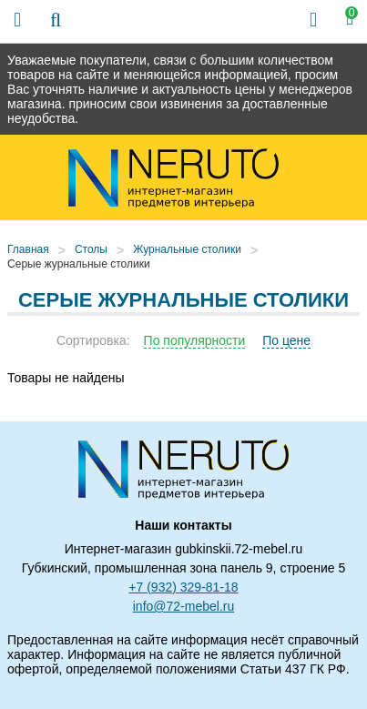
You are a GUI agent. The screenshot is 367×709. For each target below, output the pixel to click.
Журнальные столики (187, 249)
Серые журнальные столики (78, 264)
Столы (91, 249)
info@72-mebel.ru (184, 606)
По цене (286, 340)
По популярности (195, 340)
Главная (28, 249)
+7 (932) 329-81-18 (183, 587)
